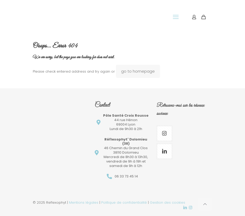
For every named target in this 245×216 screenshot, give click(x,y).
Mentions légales (83, 202)
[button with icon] (164, 133)
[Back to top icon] (205, 204)
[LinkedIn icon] (185, 207)
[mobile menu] (175, 17)
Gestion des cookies (167, 202)
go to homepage (138, 71)
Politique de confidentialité (124, 202)
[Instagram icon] (191, 207)
